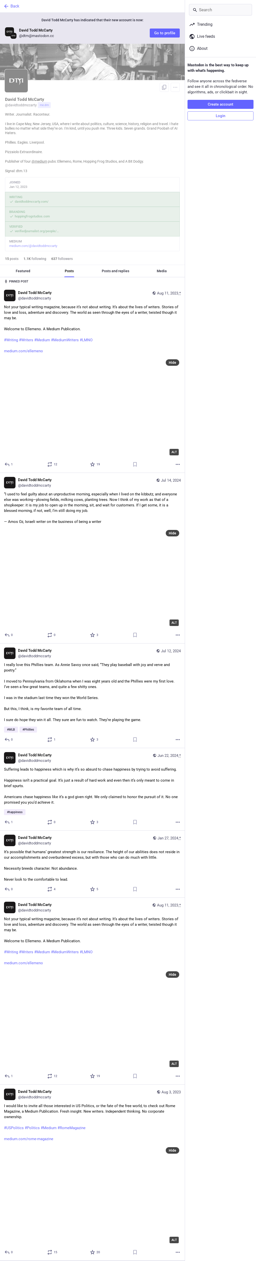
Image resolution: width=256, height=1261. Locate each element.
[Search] (220, 10)
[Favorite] (95, 464)
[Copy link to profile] (164, 87)
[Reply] (9, 464)
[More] (178, 464)
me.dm (44, 105)
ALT (174, 452)
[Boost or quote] (52, 464)
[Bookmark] (135, 464)
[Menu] (175, 87)
